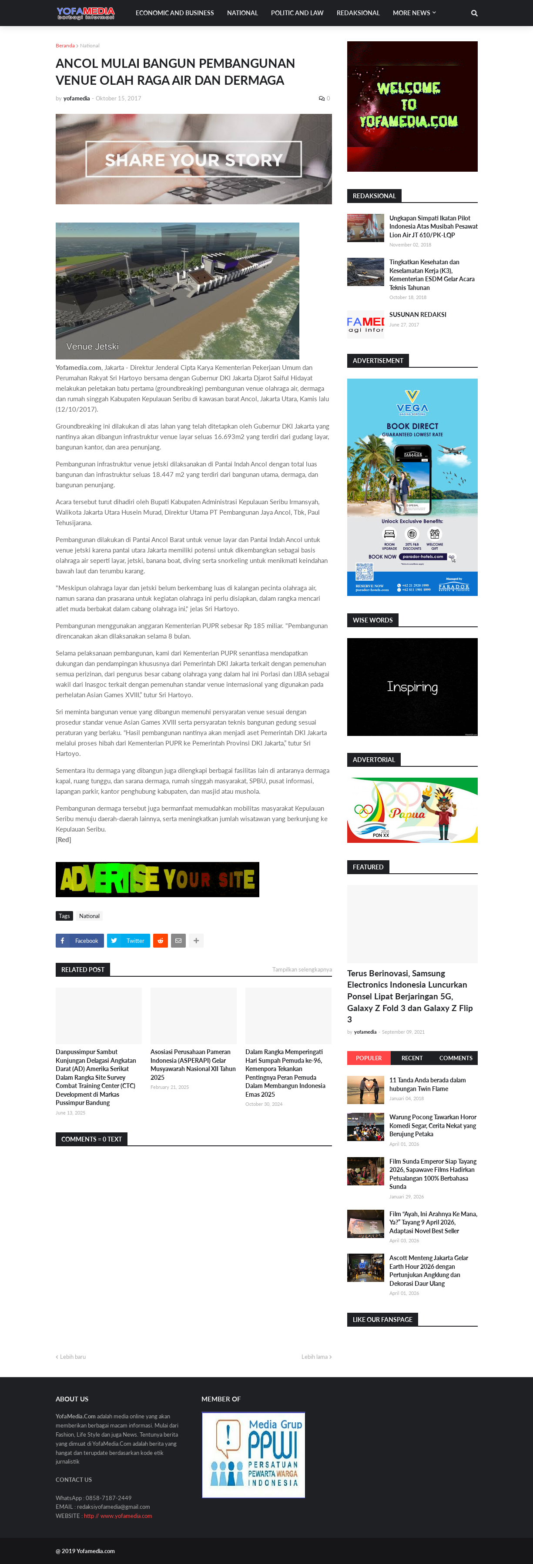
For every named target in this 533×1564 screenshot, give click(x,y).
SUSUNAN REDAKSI (417, 314)
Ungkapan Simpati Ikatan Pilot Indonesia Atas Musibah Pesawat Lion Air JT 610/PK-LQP (433, 226)
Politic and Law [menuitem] (297, 13)
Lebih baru (73, 1356)
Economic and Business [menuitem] (175, 13)
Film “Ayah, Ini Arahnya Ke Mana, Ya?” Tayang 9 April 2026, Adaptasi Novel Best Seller (433, 1222)
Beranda (65, 45)
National (90, 45)
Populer (369, 1058)
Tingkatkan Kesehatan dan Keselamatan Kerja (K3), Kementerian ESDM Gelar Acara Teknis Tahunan (432, 274)
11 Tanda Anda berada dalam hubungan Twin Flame (427, 1084)
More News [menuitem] (411, 13)
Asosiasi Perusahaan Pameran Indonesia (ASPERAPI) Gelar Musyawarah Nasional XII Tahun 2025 (193, 1064)
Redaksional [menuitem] (358, 13)
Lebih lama (315, 1356)
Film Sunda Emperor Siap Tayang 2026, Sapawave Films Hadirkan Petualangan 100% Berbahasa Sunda (432, 1174)
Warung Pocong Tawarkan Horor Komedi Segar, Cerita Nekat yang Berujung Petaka (432, 1125)
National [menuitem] (242, 13)
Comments (456, 1058)
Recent (412, 1058)
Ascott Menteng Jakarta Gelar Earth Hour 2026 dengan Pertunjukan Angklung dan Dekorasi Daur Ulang (428, 1270)
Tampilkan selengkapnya (302, 969)
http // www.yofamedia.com (118, 1515)
